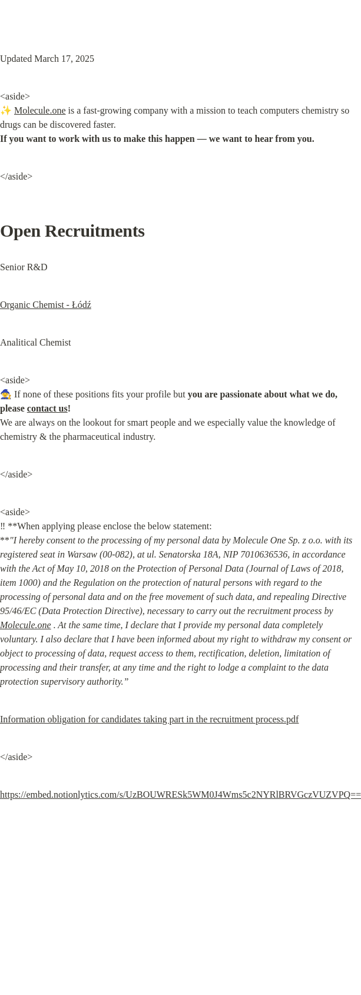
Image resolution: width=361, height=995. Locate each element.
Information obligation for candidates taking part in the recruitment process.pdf (149, 719)
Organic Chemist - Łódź (45, 305)
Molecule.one (40, 110)
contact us (47, 408)
